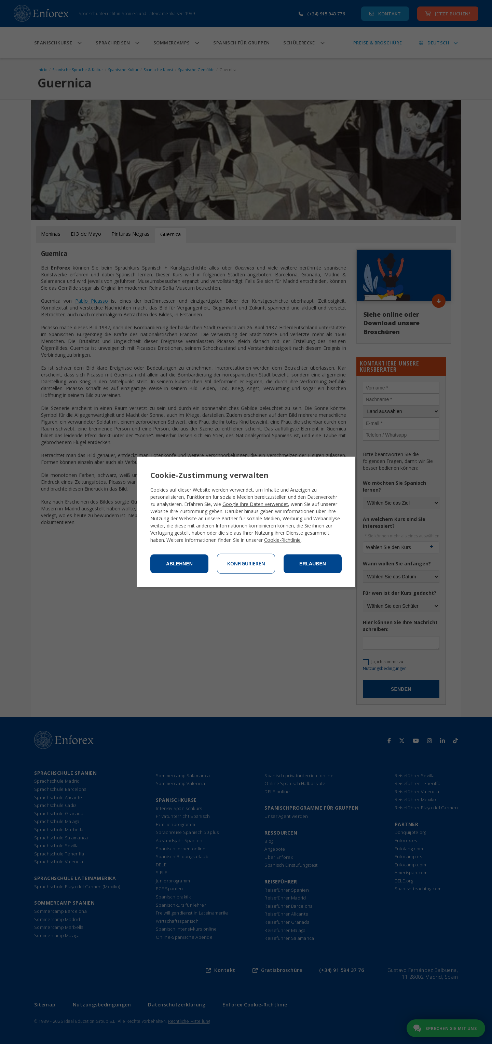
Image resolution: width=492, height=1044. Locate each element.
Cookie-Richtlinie (282, 540)
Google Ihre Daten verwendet (255, 504)
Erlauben (312, 563)
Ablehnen (179, 563)
